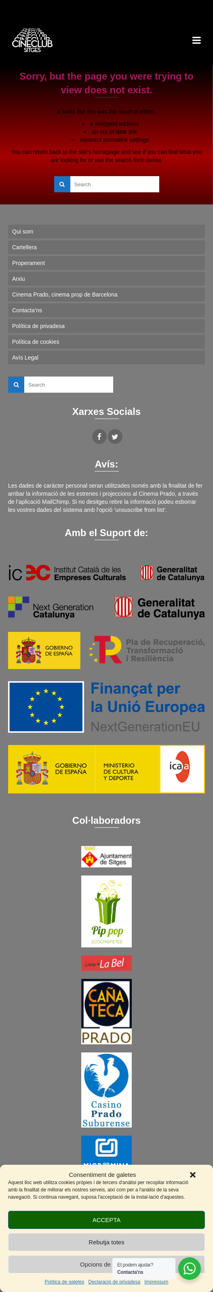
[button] (193, 1175)
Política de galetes (64, 1282)
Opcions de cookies (106, 1264)
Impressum (156, 1282)
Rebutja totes (106, 1242)
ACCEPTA (107, 1219)
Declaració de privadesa (114, 1282)
